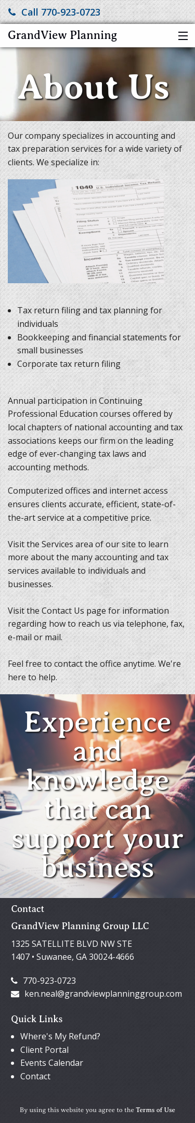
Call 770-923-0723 (54, 12)
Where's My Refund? (60, 1036)
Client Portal (44, 1049)
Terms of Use (155, 1110)
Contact (35, 1076)
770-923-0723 (43, 980)
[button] (180, 36)
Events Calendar (51, 1062)
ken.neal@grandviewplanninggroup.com (96, 993)
